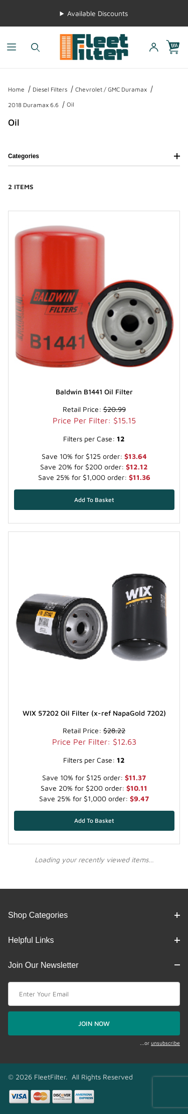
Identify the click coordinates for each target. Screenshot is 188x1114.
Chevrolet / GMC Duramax (111, 89)
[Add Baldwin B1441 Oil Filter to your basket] (94, 499)
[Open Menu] (12, 47)
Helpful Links (94, 940)
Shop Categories (94, 915)
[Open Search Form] (35, 47)
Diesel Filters (50, 89)
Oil (70, 104)
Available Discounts (97, 13)
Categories (94, 156)
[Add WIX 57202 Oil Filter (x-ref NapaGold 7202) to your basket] (94, 821)
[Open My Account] (153, 47)
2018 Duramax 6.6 (33, 105)
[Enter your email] (94, 994)
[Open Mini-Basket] (177, 47)
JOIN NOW (94, 1023)
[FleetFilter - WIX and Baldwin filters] (94, 46)
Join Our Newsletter (94, 965)
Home (16, 89)
